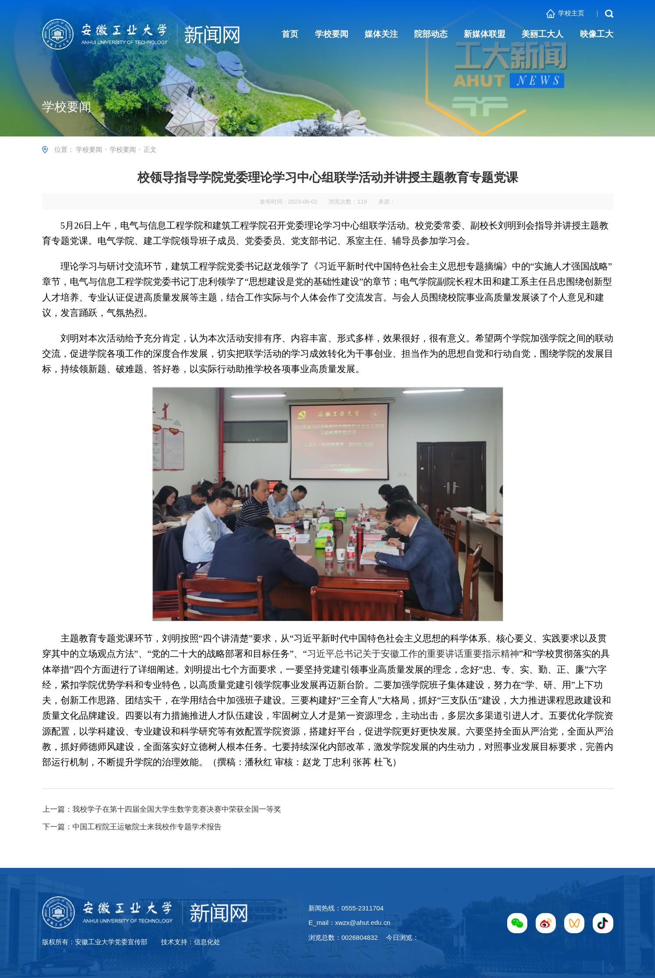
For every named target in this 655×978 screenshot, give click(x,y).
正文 (150, 149)
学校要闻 (89, 149)
